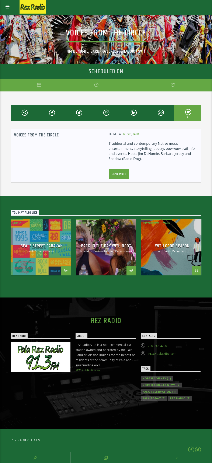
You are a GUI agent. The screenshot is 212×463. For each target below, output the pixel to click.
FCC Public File (88, 370)
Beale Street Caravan (42, 246)
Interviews (151, 223)
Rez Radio (106, 321)
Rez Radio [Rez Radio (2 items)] (180, 398)
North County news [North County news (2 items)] (161, 385)
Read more (119, 174)
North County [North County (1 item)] (156, 378)
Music (127, 134)
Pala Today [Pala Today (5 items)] (154, 398)
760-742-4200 (157, 346)
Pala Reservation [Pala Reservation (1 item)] (159, 392)
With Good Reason (172, 246)
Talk (136, 134)
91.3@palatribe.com (162, 354)
